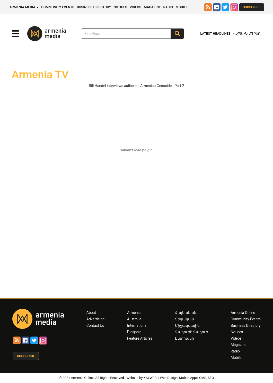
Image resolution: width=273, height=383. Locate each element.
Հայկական (185, 313)
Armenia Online (243, 313)
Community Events (57, 7)
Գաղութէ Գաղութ (191, 332)
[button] (15, 33)
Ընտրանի (184, 338)
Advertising (95, 319)
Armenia (133, 313)
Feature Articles (139, 338)
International (137, 325)
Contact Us (95, 325)
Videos (135, 7)
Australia (134, 319)
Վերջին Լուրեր (246, 33)
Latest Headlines (215, 33)
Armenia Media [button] (24, 7)
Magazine (152, 7)
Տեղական (184, 319)
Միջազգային (187, 325)
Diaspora (134, 332)
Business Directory (94, 7)
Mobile (181, 7)
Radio (168, 7)
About (91, 313)
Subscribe (251, 7)
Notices (120, 7)
